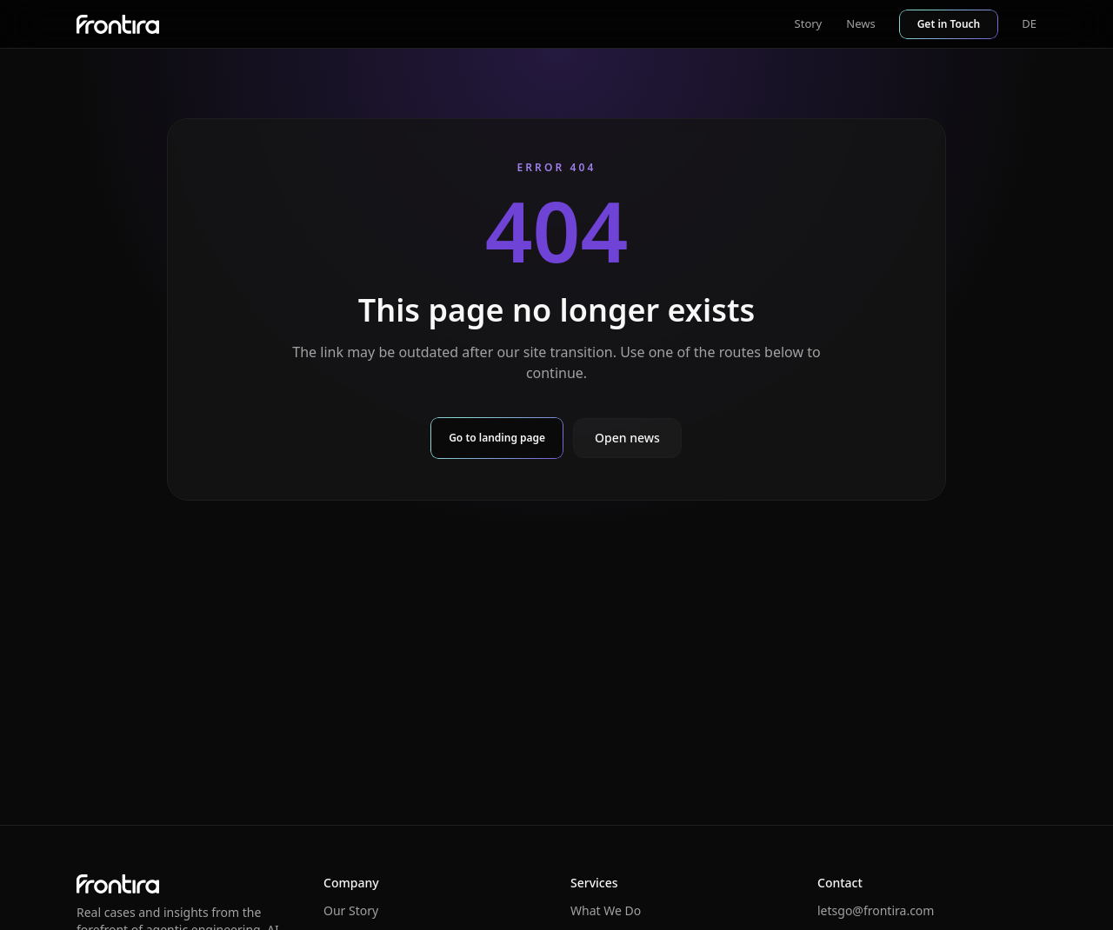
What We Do (605, 910)
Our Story (350, 910)
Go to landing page (497, 437)
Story (809, 23)
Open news (627, 437)
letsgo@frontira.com (875, 910)
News (860, 23)
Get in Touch (949, 24)
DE (1029, 23)
